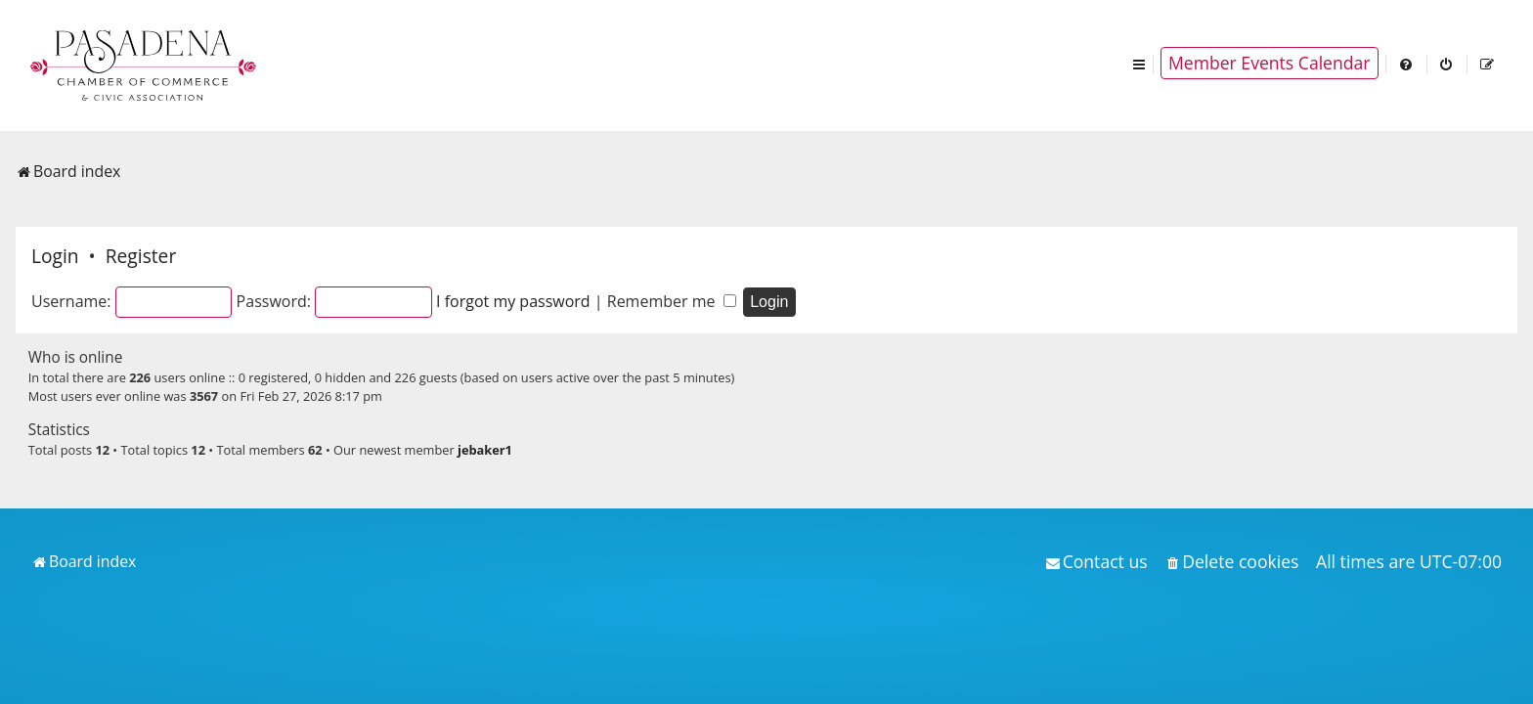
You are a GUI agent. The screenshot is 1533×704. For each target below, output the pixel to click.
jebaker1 (485, 450)
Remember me (671, 301)
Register (141, 255)
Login (55, 255)
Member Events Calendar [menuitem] (1269, 62)
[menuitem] (1407, 63)
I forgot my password (513, 301)
